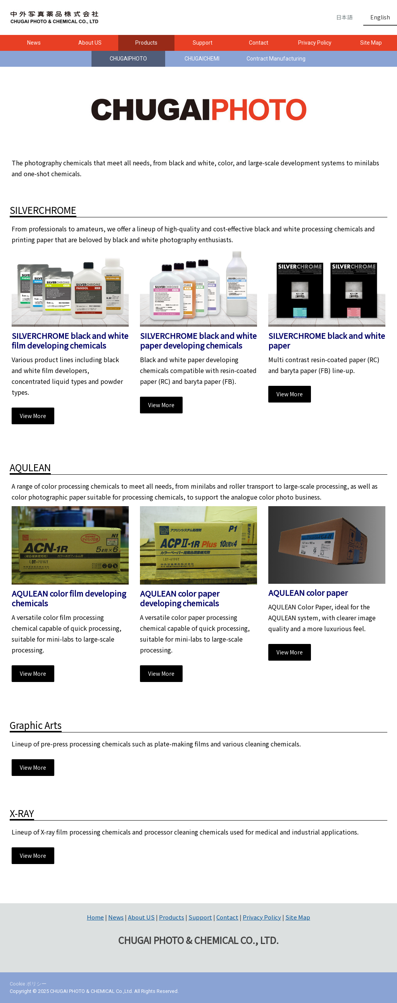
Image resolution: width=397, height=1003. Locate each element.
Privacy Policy (314, 43)
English (380, 17)
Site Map (297, 917)
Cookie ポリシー (28, 984)
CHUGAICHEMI (202, 59)
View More (33, 416)
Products (146, 43)
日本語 (344, 17)
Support (202, 43)
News (34, 43)
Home (95, 917)
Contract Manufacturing (276, 59)
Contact (258, 43)
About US (90, 43)
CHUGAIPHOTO (128, 59)
